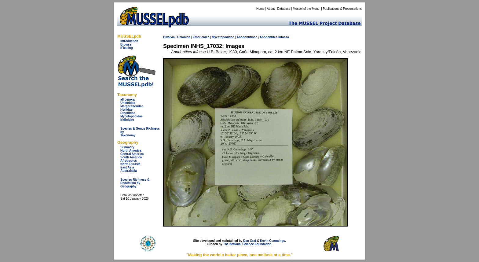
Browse (125, 44)
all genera (127, 99)
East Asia (127, 167)
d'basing (126, 48)
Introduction (129, 41)
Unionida (183, 37)
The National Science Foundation (247, 244)
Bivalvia (169, 37)
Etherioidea (201, 37)
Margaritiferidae (131, 106)
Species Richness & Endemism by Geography (134, 183)
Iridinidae (127, 119)
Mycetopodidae (131, 116)
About (271, 8)
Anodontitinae (246, 37)
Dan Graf (249, 240)
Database (284, 8)
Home (260, 8)
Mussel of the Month (306, 8)
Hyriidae (126, 109)
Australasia (128, 170)
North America (130, 150)
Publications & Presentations (342, 8)
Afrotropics (128, 160)
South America (131, 157)
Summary (127, 147)
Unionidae (127, 103)
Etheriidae (127, 113)
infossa (283, 37)
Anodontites (268, 37)
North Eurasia (130, 164)
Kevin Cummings (272, 240)
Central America (132, 154)
